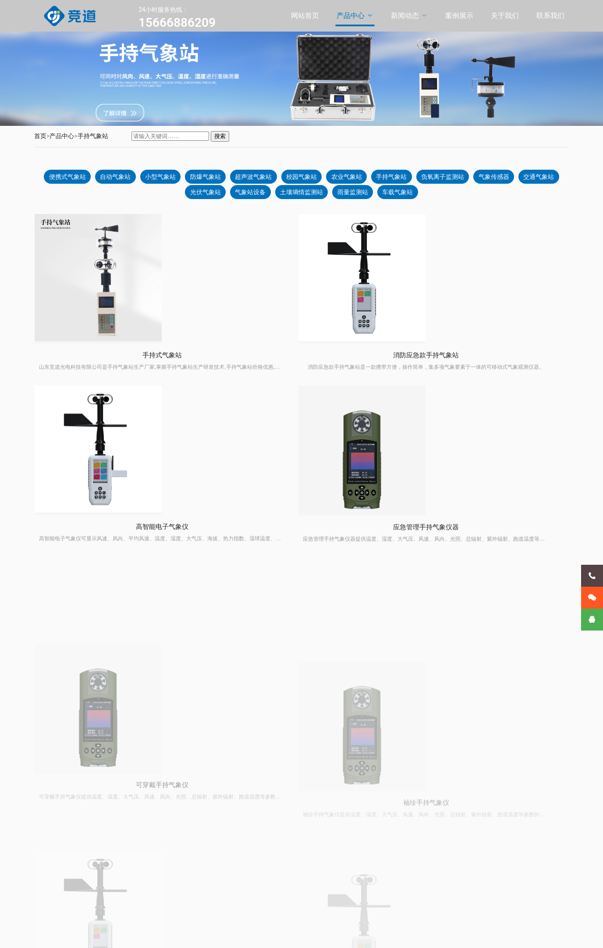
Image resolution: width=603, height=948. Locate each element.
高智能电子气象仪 (370, 378)
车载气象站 (426, 196)
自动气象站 (129, 178)
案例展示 (459, 15)
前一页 (298, 747)
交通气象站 (177, 196)
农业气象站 (372, 178)
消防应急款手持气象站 (234, 374)
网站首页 (305, 15)
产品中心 (351, 15)
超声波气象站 (274, 178)
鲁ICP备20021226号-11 (177, 934)
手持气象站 (93, 135)
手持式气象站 (98, 370)
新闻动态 (405, 15)
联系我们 (550, 15)
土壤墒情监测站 (325, 196)
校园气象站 (325, 178)
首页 (40, 135)
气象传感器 (526, 178)
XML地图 (298, 934)
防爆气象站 (224, 178)
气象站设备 (271, 196)
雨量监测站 (378, 196)
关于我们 (505, 15)
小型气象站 (177, 178)
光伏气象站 (224, 196)
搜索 (220, 136)
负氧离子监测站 (473, 178)
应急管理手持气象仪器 (506, 384)
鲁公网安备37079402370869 (246, 934)
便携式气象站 (79, 178)
